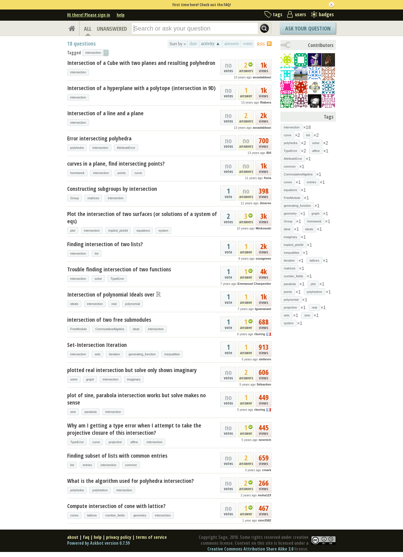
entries (87, 465)
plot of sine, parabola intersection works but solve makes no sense (136, 398)
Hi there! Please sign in (88, 15)
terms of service (151, 537)
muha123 (264, 495)
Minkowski (263, 228)
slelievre (265, 359)
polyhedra (77, 147)
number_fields (115, 515)
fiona (267, 178)
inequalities (172, 354)
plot (72, 230)
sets (97, 354)
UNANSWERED (112, 28)
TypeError (117, 278)
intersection (78, 72)
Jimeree (265, 203)
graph (90, 379)
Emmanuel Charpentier (254, 283)
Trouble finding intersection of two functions (119, 269)
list (96, 253)
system (163, 230)
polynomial (132, 303)
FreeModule (78, 329)
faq (86, 537)
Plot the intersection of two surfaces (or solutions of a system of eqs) (142, 217)
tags (277, 14)
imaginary (133, 379)
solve (98, 278)
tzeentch (265, 439)
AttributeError (126, 147)
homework (77, 173)
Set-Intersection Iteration (97, 345)
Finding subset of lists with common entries (117, 455)
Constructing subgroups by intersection (112, 188)
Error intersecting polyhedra (99, 138)
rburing (259, 334)
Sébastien (264, 384)
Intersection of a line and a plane (105, 113)
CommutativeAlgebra (109, 329)
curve (138, 173)
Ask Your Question (308, 28)
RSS (261, 44)
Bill (268, 152)
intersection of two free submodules (109, 319)
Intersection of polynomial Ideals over (114, 294)
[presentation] (158, 294)
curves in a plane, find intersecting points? (116, 163)
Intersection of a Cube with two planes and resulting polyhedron (141, 63)
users (300, 14)
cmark (266, 470)
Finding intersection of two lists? (105, 244)
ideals (74, 303)
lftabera (265, 102)
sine (73, 411)
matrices (93, 198)
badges (326, 14)
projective (115, 442)
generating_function (142, 354)
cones (74, 515)
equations (143, 230)
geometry (139, 515)
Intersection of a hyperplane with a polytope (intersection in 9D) (141, 88)
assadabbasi (262, 77)
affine (134, 442)
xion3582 (264, 520)
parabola (91, 411)
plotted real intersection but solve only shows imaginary (132, 370)
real (113, 303)
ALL (88, 28)
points (122, 173)
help (121, 15)
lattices (92, 515)
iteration (114, 354)
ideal (136, 329)
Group (74, 198)
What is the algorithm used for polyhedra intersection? (130, 481)
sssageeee (263, 258)
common (131, 465)
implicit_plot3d (118, 230)
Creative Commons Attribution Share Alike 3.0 (250, 549)
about (72, 537)
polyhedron (99, 490)
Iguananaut (263, 309)
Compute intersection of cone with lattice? (116, 506)
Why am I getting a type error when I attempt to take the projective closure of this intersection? (134, 429)
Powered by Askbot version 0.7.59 (98, 543)
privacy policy (118, 537)
